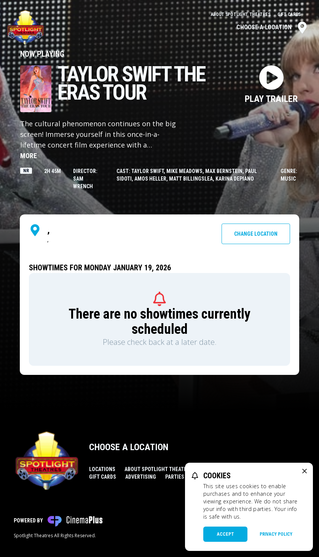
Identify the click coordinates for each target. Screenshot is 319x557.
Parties (174, 477)
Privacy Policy (276, 534)
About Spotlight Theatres (241, 14)
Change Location (256, 234)
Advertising (140, 477)
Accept (225, 534)
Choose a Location (272, 27)
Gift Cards (289, 14)
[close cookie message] (304, 471)
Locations (102, 469)
